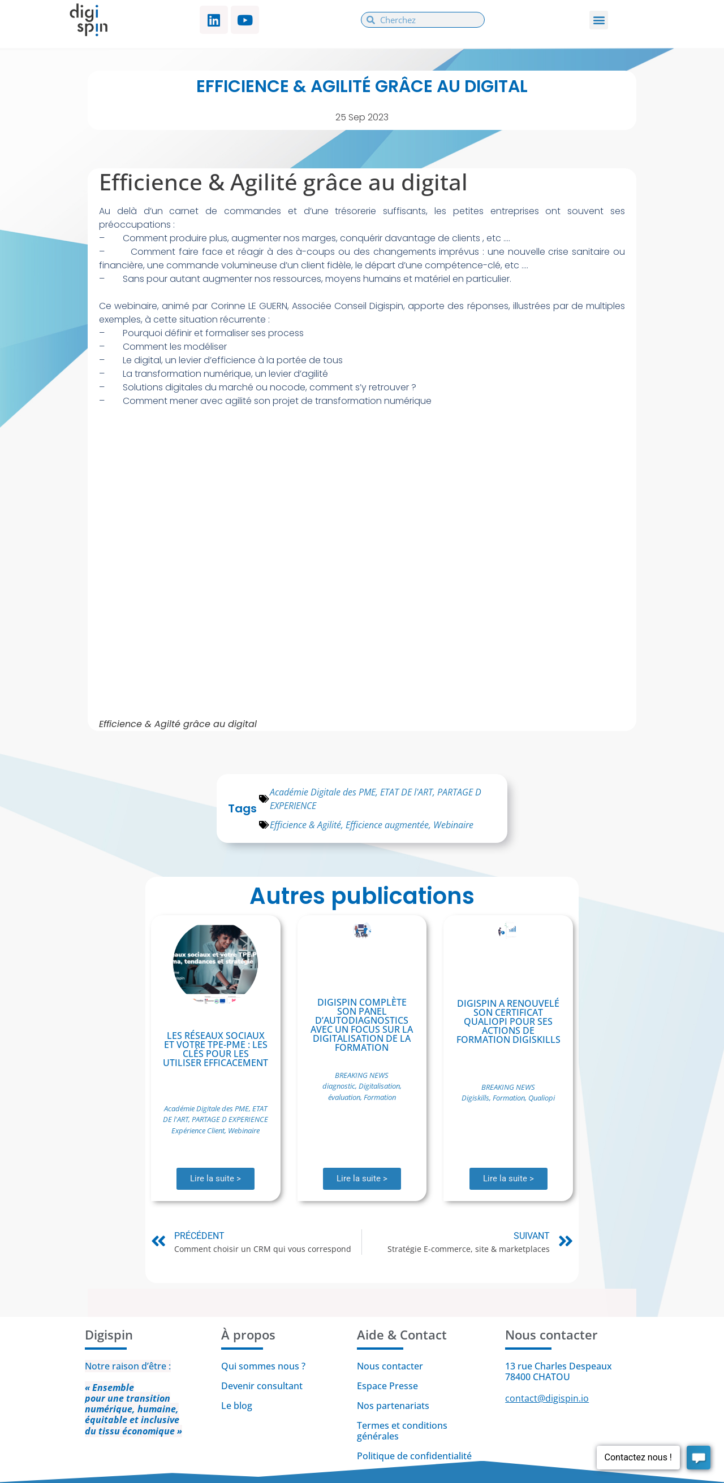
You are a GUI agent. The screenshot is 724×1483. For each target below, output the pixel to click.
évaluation (344, 1097)
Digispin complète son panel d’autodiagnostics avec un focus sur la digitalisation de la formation (362, 1025)
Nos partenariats (393, 1405)
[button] (598, 20)
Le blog (236, 1405)
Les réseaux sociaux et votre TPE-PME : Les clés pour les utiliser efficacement (215, 1049)
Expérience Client (198, 1130)
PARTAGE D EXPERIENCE (230, 1119)
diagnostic (338, 1086)
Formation (380, 1097)
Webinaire (453, 825)
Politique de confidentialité (415, 1456)
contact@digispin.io (547, 1398)
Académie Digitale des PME (323, 792)
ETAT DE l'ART (406, 792)
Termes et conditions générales (402, 1430)
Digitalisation (379, 1086)
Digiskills (475, 1098)
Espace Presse (387, 1386)
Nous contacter (390, 1366)
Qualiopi (541, 1098)
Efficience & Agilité (305, 825)
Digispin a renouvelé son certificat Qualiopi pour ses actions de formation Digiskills (508, 1021)
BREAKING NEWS (362, 1075)
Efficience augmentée (387, 825)
